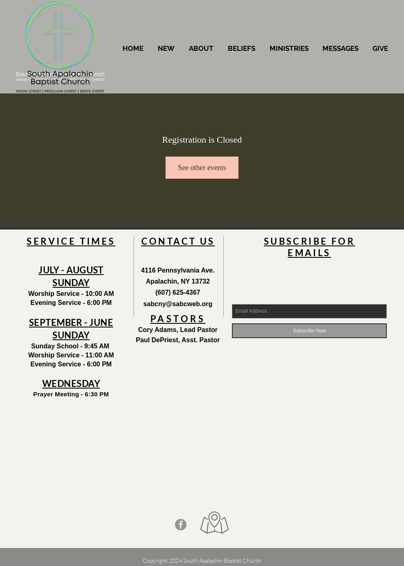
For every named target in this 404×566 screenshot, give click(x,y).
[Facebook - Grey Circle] (180, 524)
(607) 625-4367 (177, 292)
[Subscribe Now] (309, 330)
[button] (201, 48)
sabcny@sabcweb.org (178, 303)
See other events (202, 168)
